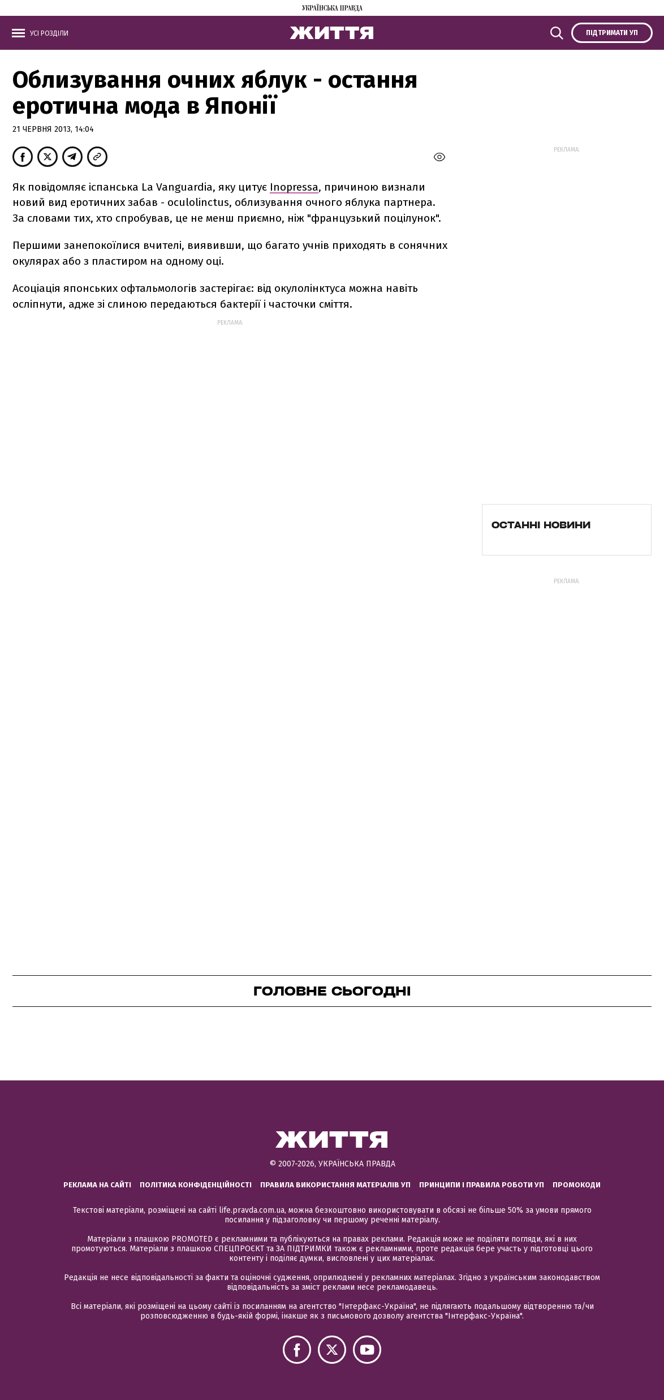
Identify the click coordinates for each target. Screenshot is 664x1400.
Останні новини (540, 525)
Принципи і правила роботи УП (481, 1185)
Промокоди (577, 1185)
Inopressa (294, 186)
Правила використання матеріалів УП (335, 1185)
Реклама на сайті (97, 1185)
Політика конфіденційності (196, 1185)
